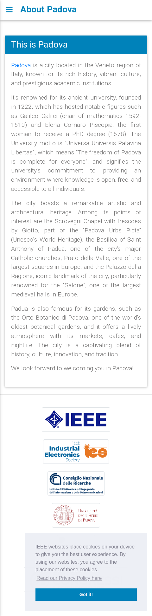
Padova (21, 65)
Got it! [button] (86, 594)
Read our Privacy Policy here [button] (69, 578)
